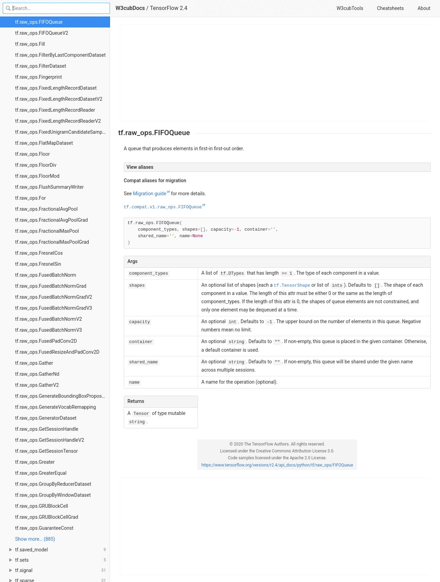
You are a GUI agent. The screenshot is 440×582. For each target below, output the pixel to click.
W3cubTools (350, 8)
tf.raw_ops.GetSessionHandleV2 (49, 440)
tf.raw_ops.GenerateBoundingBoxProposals (61, 396)
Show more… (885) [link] (35, 539)
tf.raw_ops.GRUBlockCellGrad (46, 517)
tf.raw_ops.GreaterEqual (40, 473)
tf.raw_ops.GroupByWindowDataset (53, 495)
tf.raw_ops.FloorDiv (35, 165)
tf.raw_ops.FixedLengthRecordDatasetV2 (58, 99)
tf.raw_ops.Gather (34, 363)
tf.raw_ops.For (30, 198)
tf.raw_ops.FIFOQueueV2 (41, 33)
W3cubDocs (130, 8)
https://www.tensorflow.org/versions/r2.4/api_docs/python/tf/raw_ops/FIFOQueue (277, 465)
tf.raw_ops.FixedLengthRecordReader (55, 110)
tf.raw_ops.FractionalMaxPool (47, 231)
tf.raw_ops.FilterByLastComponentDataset (60, 55)
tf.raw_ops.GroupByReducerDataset (53, 484)
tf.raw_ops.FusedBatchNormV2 (48, 319)
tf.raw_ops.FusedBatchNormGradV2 (53, 297)
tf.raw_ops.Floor (32, 154)
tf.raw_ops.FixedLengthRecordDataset (56, 88)
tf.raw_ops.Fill (30, 44)
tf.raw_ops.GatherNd (37, 374)
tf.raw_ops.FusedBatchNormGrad (50, 286)
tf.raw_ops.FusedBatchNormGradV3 (53, 308)
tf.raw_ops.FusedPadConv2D (46, 341)
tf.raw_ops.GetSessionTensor (46, 451)
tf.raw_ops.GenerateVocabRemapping (55, 407)
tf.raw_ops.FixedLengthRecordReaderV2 (58, 121)
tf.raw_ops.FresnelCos (39, 253)
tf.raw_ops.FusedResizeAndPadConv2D (57, 352)
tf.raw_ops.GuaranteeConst (44, 528)
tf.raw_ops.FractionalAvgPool (46, 209)
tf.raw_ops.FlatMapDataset (44, 143)
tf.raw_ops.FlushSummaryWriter (49, 187)
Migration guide (149, 193)
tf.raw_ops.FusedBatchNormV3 (48, 330)
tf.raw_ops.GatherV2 (37, 385)
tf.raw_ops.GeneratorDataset (45, 418)
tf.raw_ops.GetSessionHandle (46, 429)
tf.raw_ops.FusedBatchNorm (45, 275)
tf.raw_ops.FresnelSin (38, 264)
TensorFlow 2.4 (168, 8)
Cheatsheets (390, 8)
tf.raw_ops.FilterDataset (40, 66)
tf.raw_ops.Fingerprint (38, 77)
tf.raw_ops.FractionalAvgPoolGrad (51, 220)
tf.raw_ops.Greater (35, 462)
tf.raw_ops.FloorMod (37, 176)
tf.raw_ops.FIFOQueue (39, 22)
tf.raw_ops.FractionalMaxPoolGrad (52, 242)
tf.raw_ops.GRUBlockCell (41, 506)
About (424, 8)
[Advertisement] (274, 73)
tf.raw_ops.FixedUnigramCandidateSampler (61, 132)
